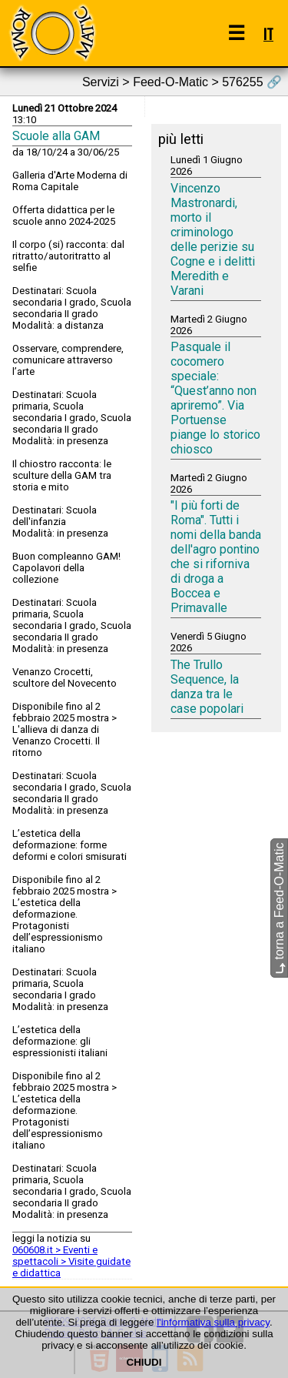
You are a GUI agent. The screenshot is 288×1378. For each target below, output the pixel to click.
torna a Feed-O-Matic (279, 909)
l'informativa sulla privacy (213, 1322)
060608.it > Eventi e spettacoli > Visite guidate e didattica (71, 1261)
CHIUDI (144, 1362)
